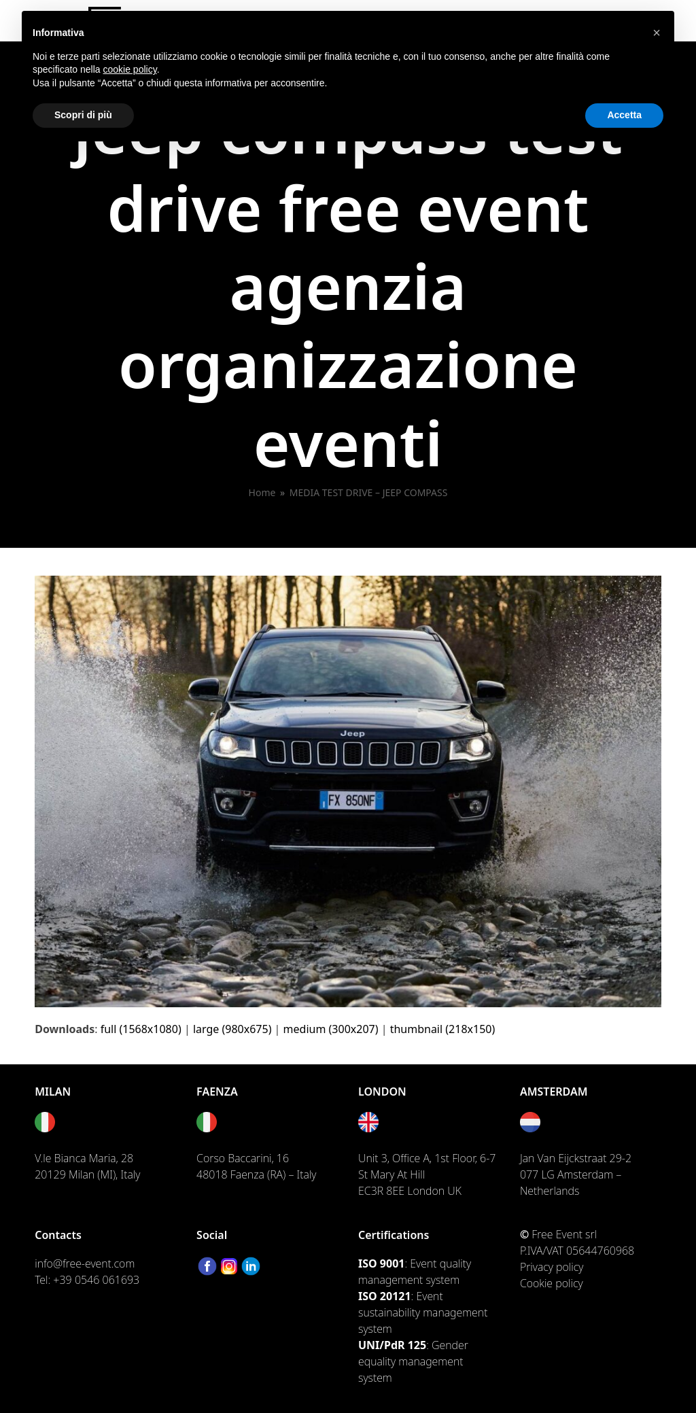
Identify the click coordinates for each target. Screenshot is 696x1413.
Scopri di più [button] (83, 114)
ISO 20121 (384, 1296)
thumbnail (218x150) (442, 1029)
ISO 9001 (381, 1263)
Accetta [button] (624, 114)
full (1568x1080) (141, 1029)
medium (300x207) (331, 1029)
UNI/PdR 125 (392, 1345)
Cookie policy (551, 1283)
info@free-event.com (85, 1263)
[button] (656, 32)
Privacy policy (552, 1266)
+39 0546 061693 (96, 1279)
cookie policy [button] (130, 69)
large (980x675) (232, 1029)
